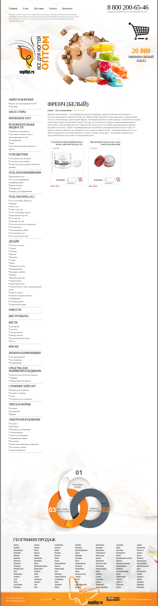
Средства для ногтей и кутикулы (23, 375)
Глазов (77, 552)
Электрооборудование (24, 419)
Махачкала (17, 563)
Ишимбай (78, 555)
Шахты (77, 587)
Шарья (57, 587)
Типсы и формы (20, 404)
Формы (13, 414)
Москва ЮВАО (142, 563)
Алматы (37, 545)
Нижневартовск (121, 566)
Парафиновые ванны (18, 438)
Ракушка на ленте (17, 266)
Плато (12, 396)
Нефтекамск (100, 566)
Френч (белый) (16, 185)
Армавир (78, 545)
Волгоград (140, 550)
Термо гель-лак (16, 209)
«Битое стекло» (16, 292)
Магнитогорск (141, 560)
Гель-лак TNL (15, 218)
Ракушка (13, 257)
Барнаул (37, 547)
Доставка (39, 8)
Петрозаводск (141, 571)
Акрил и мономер (21, 99)
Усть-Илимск (18, 584)
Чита (35, 587)
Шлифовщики (16, 363)
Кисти (13, 322)
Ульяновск (140, 582)
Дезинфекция (15, 140)
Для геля (13, 329)
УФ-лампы (14, 426)
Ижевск (36, 555)
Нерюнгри (78, 566)
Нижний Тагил (18, 568)
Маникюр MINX (16, 269)
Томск (57, 582)
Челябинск (140, 584)
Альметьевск (59, 545)
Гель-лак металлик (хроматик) (23, 224)
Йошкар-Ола (100, 555)
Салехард (17, 576)
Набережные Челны (40, 566)
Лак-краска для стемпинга (21, 399)
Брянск (57, 550)
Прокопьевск (18, 574)
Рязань (118, 574)
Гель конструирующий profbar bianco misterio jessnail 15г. (66, 143)
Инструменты (18, 316)
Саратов (98, 576)
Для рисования (16, 332)
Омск (138, 568)
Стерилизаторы (16, 432)
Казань (118, 555)
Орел (15, 571)
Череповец (17, 587)
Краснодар (17, 560)
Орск (56, 571)
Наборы (13, 203)
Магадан (119, 560)
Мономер (14, 106)
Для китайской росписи (20, 338)
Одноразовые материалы (20, 381)
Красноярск (38, 560)
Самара (36, 576)
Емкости (15, 309)
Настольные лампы (18, 447)
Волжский (17, 552)
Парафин (13, 378)
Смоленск (140, 576)
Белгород (58, 547)
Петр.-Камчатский (122, 571)
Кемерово (17, 558)
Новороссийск (59, 568)
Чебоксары (119, 584)
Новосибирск (79, 568)
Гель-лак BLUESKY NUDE (19, 236)
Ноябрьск (119, 568)
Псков (36, 574)
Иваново (16, 555)
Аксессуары (17, 111)
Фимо (12, 263)
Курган (57, 560)
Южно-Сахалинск (102, 587)
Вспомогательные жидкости (22, 126)
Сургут (77, 579)
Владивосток (100, 550)
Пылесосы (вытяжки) (19, 435)
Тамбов (139, 579)
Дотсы (12, 341)
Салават (139, 574)
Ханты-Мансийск (81, 584)
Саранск (78, 576)
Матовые (13, 408)
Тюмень (98, 582)
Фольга (13, 254)
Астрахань (119, 545)
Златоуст (140, 552)
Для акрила (14, 326)
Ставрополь (38, 579)
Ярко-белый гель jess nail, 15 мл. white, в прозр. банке (105, 143)
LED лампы (14, 441)
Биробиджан (141, 547)
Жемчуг (13, 275)
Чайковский (99, 584)
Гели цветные (18, 154)
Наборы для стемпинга (19, 390)
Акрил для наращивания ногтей (23, 103)
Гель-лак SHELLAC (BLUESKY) (20, 200)
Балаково (17, 547)
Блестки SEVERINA (17, 245)
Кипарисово (38, 558)
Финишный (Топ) (17, 176)
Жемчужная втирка (18, 304)
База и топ (14, 206)
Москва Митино (60, 563)
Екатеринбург (120, 552)
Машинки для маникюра (20, 429)
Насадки (13, 423)
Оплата (53, 8)
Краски (13, 346)
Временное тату (20, 118)
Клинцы (98, 558)
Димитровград (100, 552)
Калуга (139, 555)
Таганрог (119, 579)
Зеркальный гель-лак (19, 215)
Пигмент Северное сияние (21, 295)
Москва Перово (80, 563)
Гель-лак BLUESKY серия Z (20, 212)
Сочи (15, 579)
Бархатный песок (17, 284)
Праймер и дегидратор (19, 131)
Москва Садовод (101, 563)
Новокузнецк (38, 568)
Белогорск (78, 547)
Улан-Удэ (119, 582)
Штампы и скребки (18, 393)
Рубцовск (99, 574)
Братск (36, 550)
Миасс (36, 563)
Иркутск (57, 555)
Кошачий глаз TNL (17, 221)
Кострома (140, 558)
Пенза (77, 571)
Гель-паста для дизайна (20, 161)
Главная (13, 8)
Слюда (12, 260)
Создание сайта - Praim (50, 599)
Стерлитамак (59, 579)
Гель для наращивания (25, 172)
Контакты (67, 8)
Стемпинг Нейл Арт (22, 386)
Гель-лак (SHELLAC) (21, 196)
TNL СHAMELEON (15, 227)
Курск (77, 560)
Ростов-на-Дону (80, 574)
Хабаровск (58, 584)
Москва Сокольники (123, 563)
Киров (57, 558)
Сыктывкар (99, 579)
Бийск (118, 547)
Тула (76, 582)
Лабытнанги (100, 560)
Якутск (118, 587)
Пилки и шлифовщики (25, 352)
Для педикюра (16, 360)
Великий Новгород (81, 550)
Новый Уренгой (101, 568)
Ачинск (139, 545)
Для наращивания (17, 357)
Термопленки (15, 281)
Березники (99, 547)
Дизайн (14, 241)
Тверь (15, 582)
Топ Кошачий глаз (17, 233)
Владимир (119, 550)
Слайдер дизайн (16, 301)
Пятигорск (58, 574)
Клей (12, 143)
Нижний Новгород (143, 566)
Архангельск (100, 545)
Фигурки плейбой (17, 272)
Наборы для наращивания (21, 191)
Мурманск (17, 566)
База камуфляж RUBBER (19, 230)
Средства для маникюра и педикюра (25, 370)
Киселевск (78, 558)
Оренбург (37, 571)
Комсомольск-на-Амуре (124, 558)
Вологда (37, 552)
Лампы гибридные (18, 450)
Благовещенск (18, 550)
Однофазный (15, 188)
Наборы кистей (16, 335)
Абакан (16, 545)
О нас (26, 8)
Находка (57, 566)
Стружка (13, 251)
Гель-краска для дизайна (20, 158)
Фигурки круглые (17, 278)
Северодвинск (121, 576)
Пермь (98, 571)
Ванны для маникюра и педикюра (24, 444)
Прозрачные (15, 411)
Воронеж (58, 552)
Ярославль (140, 587)
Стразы (13, 248)
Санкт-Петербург (60, 576)
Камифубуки (15, 298)
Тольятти (37, 582)
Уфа (35, 584)
